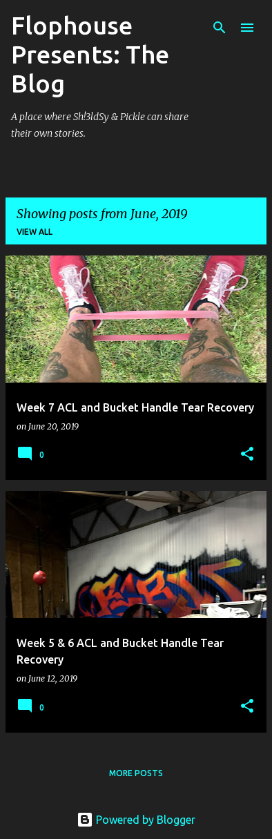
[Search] (219, 27)
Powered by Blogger (136, 819)
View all (34, 231)
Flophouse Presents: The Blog (90, 54)
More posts (136, 773)
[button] (247, 454)
